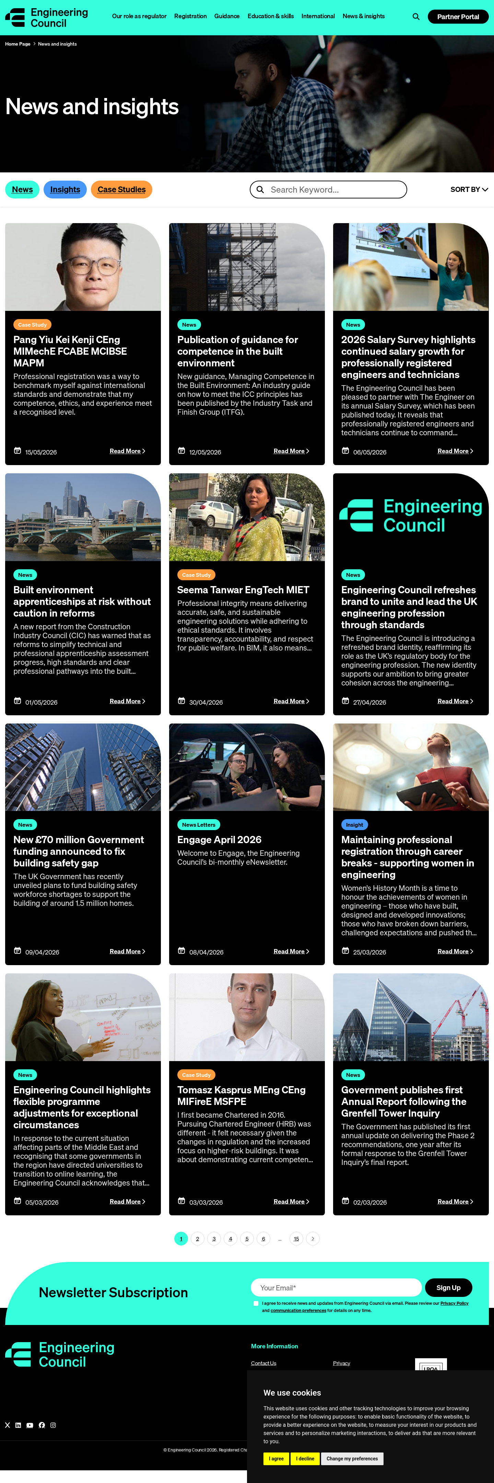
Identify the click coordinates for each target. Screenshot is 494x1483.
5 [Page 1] (247, 1251)
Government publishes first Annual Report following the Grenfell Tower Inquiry (406, 1113)
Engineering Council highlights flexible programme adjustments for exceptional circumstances (78, 1119)
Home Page (18, 44)
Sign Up (447, 1300)
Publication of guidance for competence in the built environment (240, 351)
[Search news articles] (328, 190)
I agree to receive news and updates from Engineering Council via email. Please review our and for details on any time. (365, 1319)
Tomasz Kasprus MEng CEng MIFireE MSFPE (243, 1108)
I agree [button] (276, 1458)
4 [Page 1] (230, 1251)
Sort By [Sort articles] (470, 189)
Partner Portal (458, 16)
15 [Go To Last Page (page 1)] (296, 1251)
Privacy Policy (454, 1315)
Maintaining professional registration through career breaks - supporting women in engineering (410, 869)
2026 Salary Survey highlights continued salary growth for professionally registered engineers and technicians (404, 362)
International (318, 16)
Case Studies (125, 189)
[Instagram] (53, 1438)
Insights (66, 189)
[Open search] (416, 17)
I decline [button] (305, 1458)
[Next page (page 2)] (313, 1251)
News (23, 189)
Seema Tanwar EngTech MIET (245, 601)
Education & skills (271, 16)
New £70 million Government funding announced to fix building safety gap (81, 863)
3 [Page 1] (214, 1251)
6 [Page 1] (263, 1251)
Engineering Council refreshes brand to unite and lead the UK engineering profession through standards (410, 619)
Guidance (227, 16)
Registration (190, 16)
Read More (125, 463)
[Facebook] (42, 1438)
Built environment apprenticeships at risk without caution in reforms (74, 613)
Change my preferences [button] (352, 1458)
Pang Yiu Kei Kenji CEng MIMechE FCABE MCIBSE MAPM (72, 351)
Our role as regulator (139, 16)
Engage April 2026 (220, 851)
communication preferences (298, 1323)
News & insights (364, 16)
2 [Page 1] (197, 1251)
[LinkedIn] (18, 1438)
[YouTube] (29, 1438)
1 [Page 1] (181, 1251)
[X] (7, 1438)
